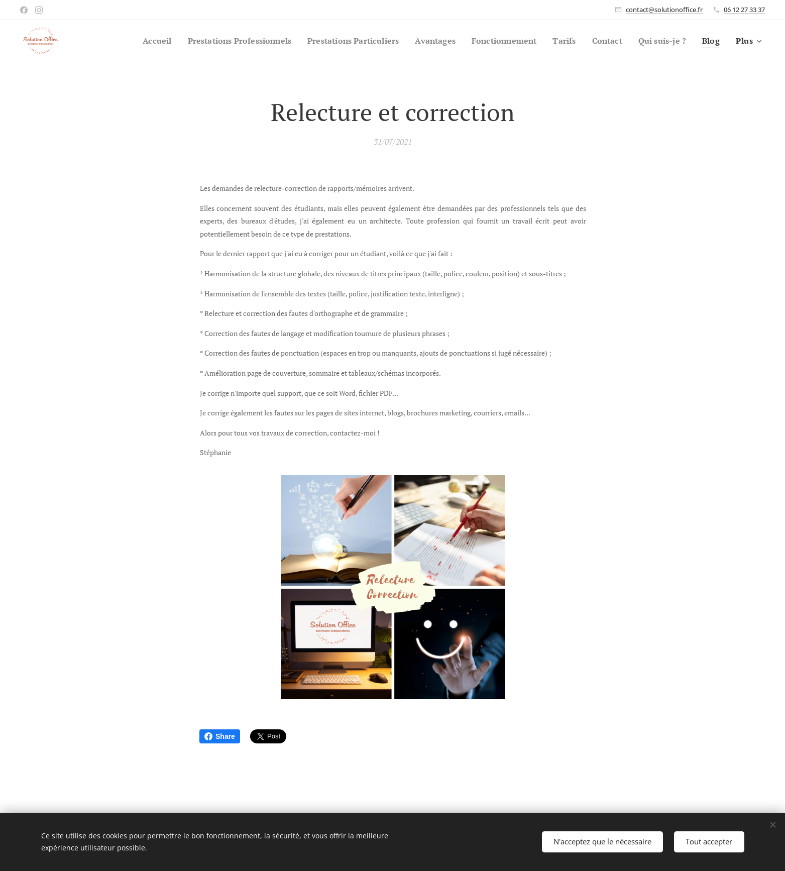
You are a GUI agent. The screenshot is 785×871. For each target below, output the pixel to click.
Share (219, 736)
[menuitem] (127, 40)
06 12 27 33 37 (744, 9)
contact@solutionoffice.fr (664, 9)
